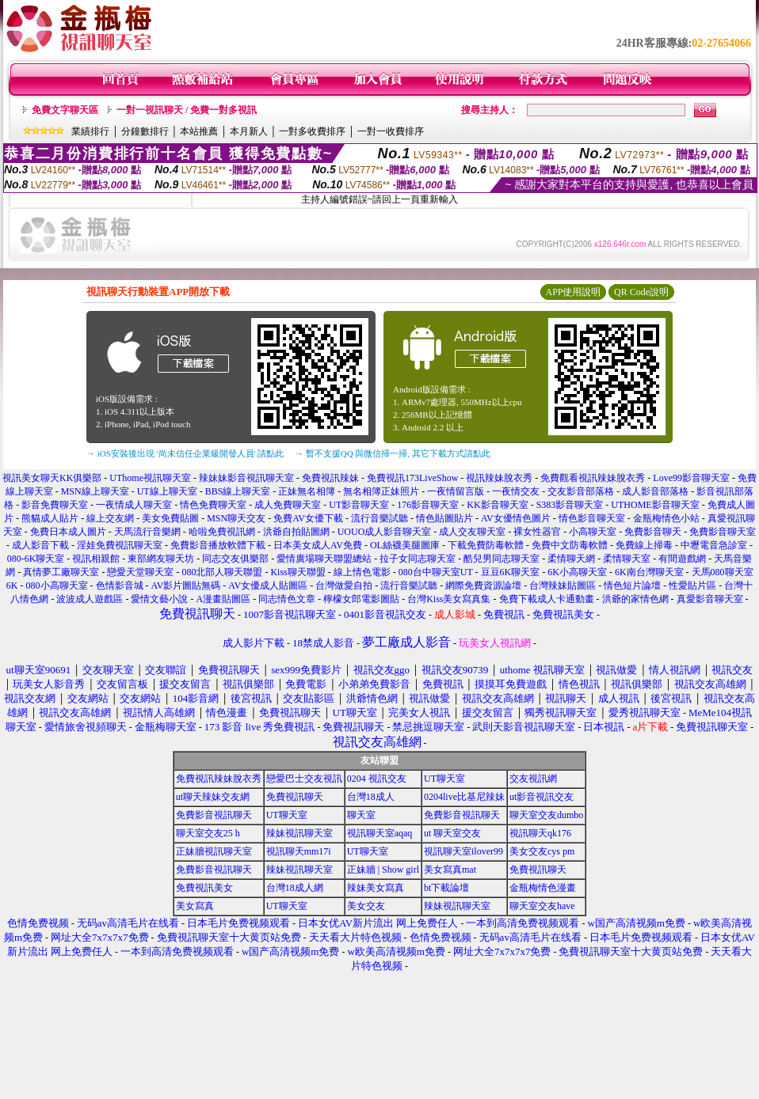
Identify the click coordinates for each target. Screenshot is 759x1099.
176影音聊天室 (428, 504)
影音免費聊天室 (54, 504)
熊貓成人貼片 (49, 518)
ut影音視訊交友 (541, 796)
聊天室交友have (542, 905)
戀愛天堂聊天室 (140, 572)
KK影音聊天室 (497, 504)
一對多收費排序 (312, 131)
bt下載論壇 (446, 887)
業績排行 (90, 131)
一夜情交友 (516, 491)
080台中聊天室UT (436, 572)
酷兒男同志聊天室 (501, 558)
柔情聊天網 (571, 558)
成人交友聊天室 (472, 531)
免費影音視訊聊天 (214, 814)
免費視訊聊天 (294, 796)
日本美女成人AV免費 (317, 545)
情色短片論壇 (632, 585)
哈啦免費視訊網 (222, 531)
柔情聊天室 (626, 558)
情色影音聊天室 (592, 518)
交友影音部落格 (580, 491)
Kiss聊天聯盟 (297, 572)
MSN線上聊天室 (95, 491)
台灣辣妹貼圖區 (562, 585)
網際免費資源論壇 (483, 585)
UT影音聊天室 (359, 504)
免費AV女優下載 (308, 518)
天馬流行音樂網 (147, 531)
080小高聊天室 (57, 585)
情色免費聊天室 (213, 504)
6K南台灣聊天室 (649, 572)
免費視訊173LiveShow (412, 477)
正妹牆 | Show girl (383, 869)
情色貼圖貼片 (444, 518)
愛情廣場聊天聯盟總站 (324, 558)
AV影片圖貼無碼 (186, 585)
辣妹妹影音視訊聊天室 (246, 477)
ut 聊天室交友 (452, 833)
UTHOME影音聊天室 (655, 504)
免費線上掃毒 (644, 545)
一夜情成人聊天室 (134, 504)
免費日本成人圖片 (68, 531)
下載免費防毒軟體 (486, 545)
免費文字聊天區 (65, 110)
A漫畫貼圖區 (223, 598)
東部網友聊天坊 (161, 558)
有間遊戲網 (682, 558)
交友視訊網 (533, 778)
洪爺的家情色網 (635, 598)
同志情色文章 (286, 598)
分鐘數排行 (145, 131)
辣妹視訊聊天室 (299, 833)
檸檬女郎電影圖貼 (361, 598)
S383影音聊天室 (570, 504)
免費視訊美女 (204, 887)
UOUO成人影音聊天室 (385, 531)
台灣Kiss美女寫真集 (448, 598)
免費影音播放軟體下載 (217, 545)
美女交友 (366, 905)
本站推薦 (199, 131)
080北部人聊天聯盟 (221, 572)
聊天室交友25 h (208, 833)
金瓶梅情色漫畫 (542, 887)
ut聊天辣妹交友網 (213, 796)
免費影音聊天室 (722, 531)
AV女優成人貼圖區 (267, 585)
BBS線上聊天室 (238, 491)
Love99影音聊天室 (691, 477)
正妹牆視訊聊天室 (214, 851)
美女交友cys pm (541, 851)
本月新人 (249, 131)
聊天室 (361, 814)
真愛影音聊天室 (710, 598)
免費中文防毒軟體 (570, 545)
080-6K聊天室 (36, 558)
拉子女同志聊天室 (418, 558)
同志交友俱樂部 (235, 558)
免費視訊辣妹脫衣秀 (218, 778)
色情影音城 (119, 585)
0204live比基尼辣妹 (464, 796)
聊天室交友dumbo (546, 814)
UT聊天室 (444, 778)
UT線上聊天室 (167, 491)
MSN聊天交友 (236, 518)
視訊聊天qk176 (540, 833)
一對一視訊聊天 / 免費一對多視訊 (186, 110)
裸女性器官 (537, 531)
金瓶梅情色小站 (666, 518)
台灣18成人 (371, 796)
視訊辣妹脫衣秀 (499, 477)
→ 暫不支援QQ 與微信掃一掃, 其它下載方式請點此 (392, 453)
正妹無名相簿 (306, 491)
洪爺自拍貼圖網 (296, 531)
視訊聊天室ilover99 (463, 851)
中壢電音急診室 (714, 545)
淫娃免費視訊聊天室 (119, 545)
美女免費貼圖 (170, 518)
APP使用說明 (573, 291)
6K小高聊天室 (577, 572)
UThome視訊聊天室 (150, 477)
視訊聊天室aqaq (380, 833)
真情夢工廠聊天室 (61, 572)
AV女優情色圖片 (516, 518)
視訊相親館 (96, 558)
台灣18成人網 (294, 887)
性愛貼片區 (692, 585)
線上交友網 (110, 518)
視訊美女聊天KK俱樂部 (51, 477)
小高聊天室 (592, 531)
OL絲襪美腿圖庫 (405, 545)
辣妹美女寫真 (375, 887)
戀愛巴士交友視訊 (304, 778)
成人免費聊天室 (287, 504)
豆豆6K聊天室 (510, 572)
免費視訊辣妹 (330, 477)
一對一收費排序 (390, 131)
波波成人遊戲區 (89, 598)
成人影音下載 (40, 545)
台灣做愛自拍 (343, 585)
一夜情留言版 (455, 491)
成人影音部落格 (655, 491)
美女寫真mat (450, 869)
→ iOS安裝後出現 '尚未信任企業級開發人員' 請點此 (185, 453)
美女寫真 (195, 905)
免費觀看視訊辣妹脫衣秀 (592, 477)
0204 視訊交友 (376, 778)
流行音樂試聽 (379, 518)
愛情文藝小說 (159, 598)
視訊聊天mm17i (298, 851)
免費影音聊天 (652, 531)
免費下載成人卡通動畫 (546, 598)
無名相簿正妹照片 (381, 491)
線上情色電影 (362, 572)
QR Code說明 (641, 291)
